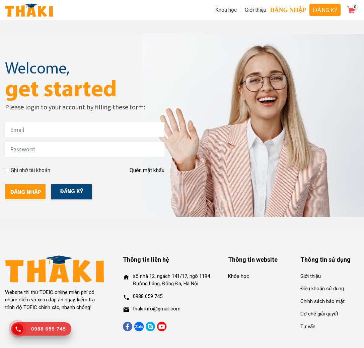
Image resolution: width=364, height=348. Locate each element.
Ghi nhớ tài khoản (30, 170)
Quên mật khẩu (147, 170)
